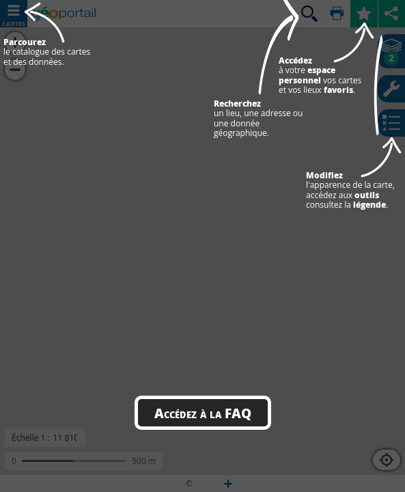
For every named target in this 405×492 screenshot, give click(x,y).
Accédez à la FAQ (202, 412)
